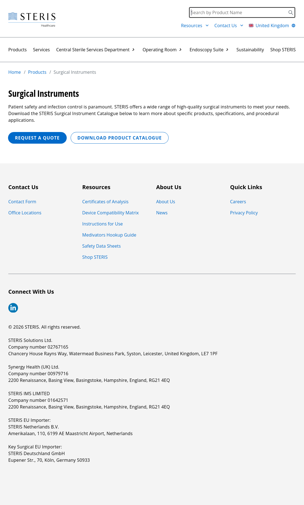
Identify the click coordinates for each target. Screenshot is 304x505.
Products (17, 50)
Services (41, 50)
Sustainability (250, 50)
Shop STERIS (283, 50)
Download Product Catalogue (120, 138)
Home (14, 72)
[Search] (242, 12)
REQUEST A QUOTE (37, 138)
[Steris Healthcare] (31, 19)
